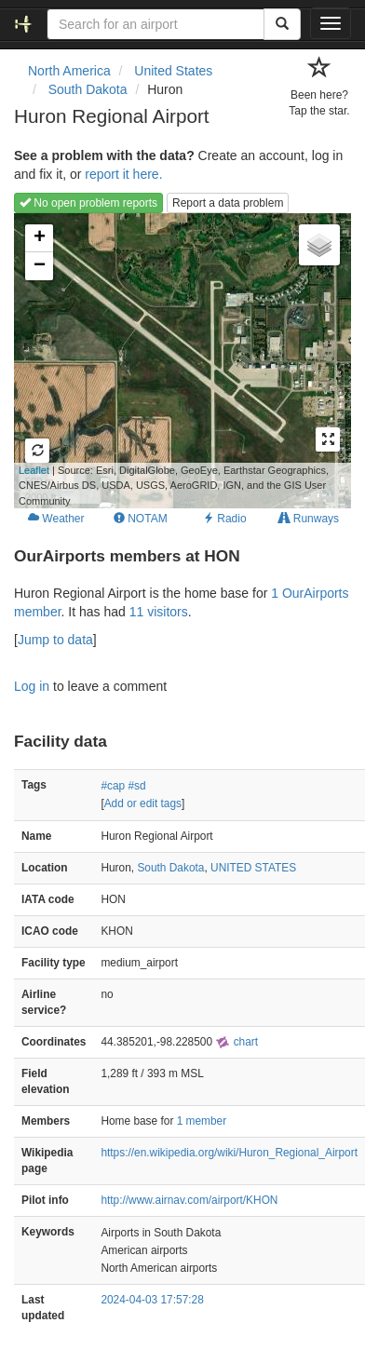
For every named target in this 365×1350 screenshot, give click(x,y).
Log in (31, 686)
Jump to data (55, 639)
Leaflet (34, 470)
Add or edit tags (143, 803)
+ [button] (40, 238)
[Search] (282, 24)
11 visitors (158, 611)
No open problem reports (88, 202)
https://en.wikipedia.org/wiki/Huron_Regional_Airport (229, 1152)
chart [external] (236, 1041)
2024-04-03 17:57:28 (152, 1299)
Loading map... (171, 360)
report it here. (123, 174)
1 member (202, 1120)
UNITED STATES (253, 867)
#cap (113, 785)
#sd (136, 785)
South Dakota (170, 867)
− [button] (40, 266)
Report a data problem (227, 202)
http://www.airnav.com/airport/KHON (189, 1200)
